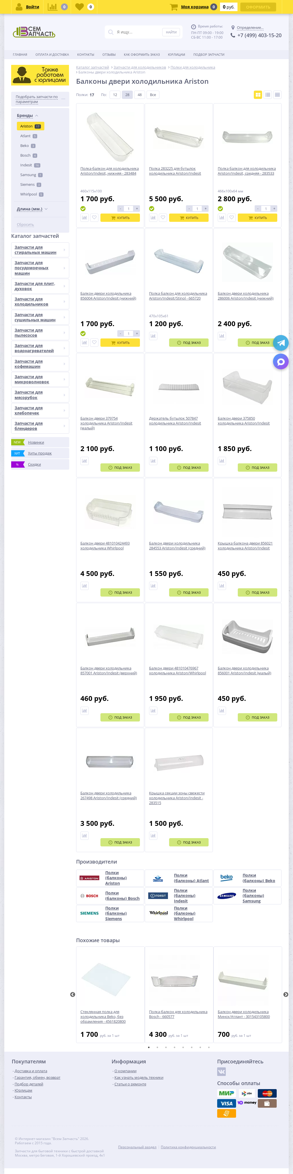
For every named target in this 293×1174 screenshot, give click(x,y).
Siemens (30, 184)
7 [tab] (200, 1047)
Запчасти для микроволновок (40, 379)
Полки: (82, 94)
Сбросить (25, 224)
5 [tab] (183, 1047)
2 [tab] (157, 1047)
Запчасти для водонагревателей (40, 348)
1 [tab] (149, 1047)
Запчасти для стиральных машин (40, 249)
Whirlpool (31, 194)
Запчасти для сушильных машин (40, 317)
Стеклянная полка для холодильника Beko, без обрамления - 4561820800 (103, 1016)
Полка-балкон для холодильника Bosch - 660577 (178, 1014)
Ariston (30, 126)
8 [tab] (209, 1047)
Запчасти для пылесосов (40, 332)
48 (140, 94)
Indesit (30, 165)
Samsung (31, 174)
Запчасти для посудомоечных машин (40, 268)
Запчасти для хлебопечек (40, 410)
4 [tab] (174, 1047)
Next (286, 995)
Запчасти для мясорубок (40, 394)
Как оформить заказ (142, 54)
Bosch (28, 155)
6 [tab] (192, 1047)
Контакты (85, 54)
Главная (20, 54)
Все (153, 94)
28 (127, 94)
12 (115, 94)
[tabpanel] (110, 994)
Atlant (28, 135)
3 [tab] (166, 1047)
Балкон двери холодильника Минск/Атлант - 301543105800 (244, 1014)
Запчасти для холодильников (40, 301)
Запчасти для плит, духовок (40, 286)
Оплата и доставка (52, 54)
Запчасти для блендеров (40, 425)
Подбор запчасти (208, 54)
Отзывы (109, 54)
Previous (73, 995)
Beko (27, 145)
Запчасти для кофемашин (40, 363)
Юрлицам (176, 54)
